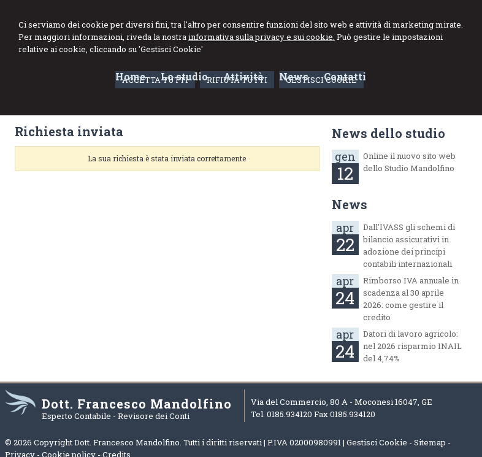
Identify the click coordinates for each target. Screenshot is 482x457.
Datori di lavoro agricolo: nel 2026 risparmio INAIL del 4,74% (412, 346)
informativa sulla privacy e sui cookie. (261, 36)
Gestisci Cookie (376, 442)
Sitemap (430, 442)
